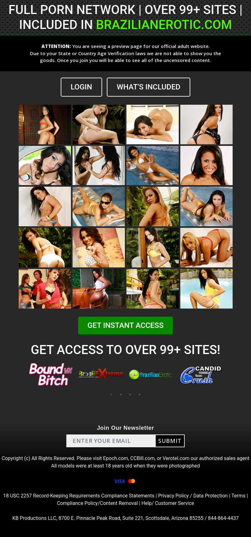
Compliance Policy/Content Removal (97, 503)
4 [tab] (139, 394)
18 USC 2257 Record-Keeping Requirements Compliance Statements (78, 496)
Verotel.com (176, 458)
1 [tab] (111, 394)
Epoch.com (115, 458)
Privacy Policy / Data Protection (193, 496)
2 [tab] (121, 394)
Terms (238, 496)
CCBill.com (142, 458)
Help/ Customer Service (167, 503)
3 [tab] (130, 394)
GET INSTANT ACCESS (125, 325)
